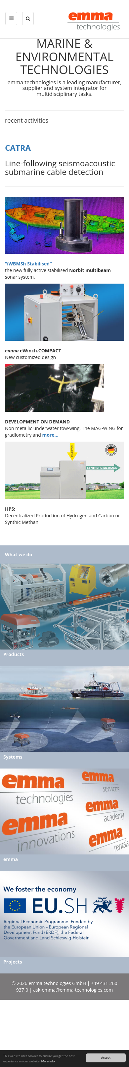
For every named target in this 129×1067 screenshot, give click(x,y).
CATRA (18, 147)
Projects (12, 962)
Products (13, 654)
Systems (12, 757)
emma (10, 859)
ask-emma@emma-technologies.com (73, 990)
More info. (48, 1061)
